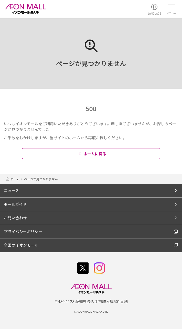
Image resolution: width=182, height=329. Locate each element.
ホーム (12, 179)
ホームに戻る (91, 153)
